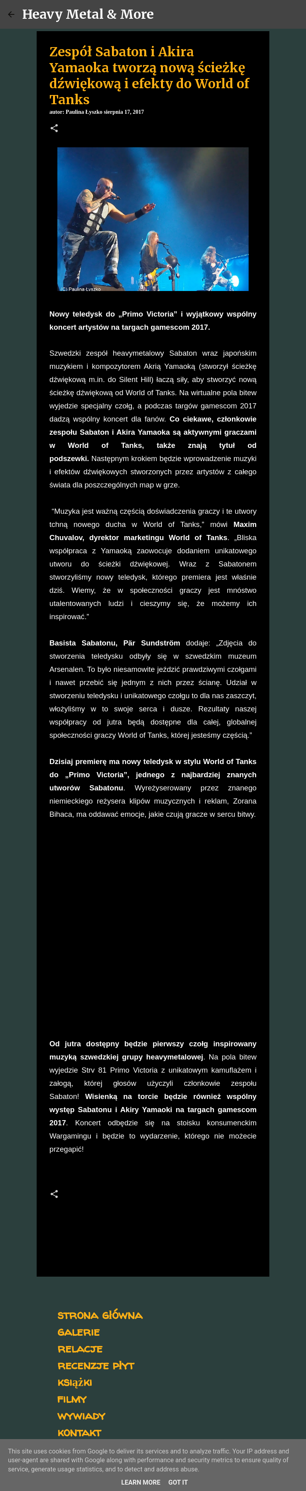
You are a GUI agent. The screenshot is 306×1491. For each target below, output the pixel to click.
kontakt (79, 1432)
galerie (78, 1331)
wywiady (81, 1415)
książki (74, 1381)
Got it (178, 1482)
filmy (71, 1398)
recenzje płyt (95, 1364)
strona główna (99, 1314)
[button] (54, 129)
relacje (79, 1348)
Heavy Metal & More (88, 14)
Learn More (140, 1482)
